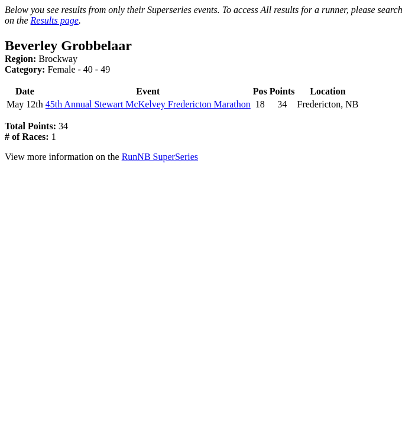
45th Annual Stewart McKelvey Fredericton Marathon (148, 104)
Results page (55, 20)
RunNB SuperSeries (160, 157)
